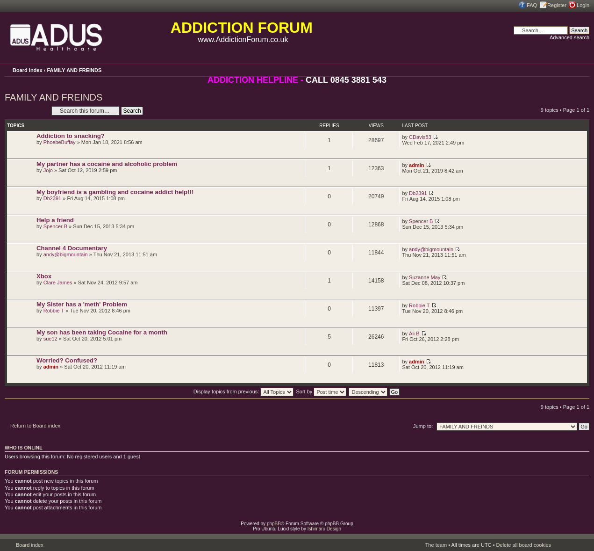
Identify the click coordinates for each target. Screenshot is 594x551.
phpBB (274, 523)
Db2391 (52, 198)
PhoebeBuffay (59, 142)
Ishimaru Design (324, 528)
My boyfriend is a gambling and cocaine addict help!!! (114, 192)
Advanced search (569, 37)
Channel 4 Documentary (71, 248)
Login (583, 5)
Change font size (582, 69)
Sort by (321, 391)
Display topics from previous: (243, 391)
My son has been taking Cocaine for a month (101, 332)
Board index (28, 70)
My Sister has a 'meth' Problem (81, 304)
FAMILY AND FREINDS (74, 70)
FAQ (532, 5)
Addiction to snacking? (70, 135)
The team (436, 545)
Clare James (57, 282)
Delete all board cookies (523, 545)
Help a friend (55, 220)
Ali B (414, 333)
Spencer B (55, 226)
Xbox (43, 276)
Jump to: (423, 426)
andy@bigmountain (65, 254)
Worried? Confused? (66, 360)
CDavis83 (420, 137)
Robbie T (53, 310)
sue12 (50, 338)
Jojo (48, 170)
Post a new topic (26, 110)
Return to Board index (35, 425)
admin (416, 165)
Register (556, 5)
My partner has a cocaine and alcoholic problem (106, 163)
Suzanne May (424, 277)
